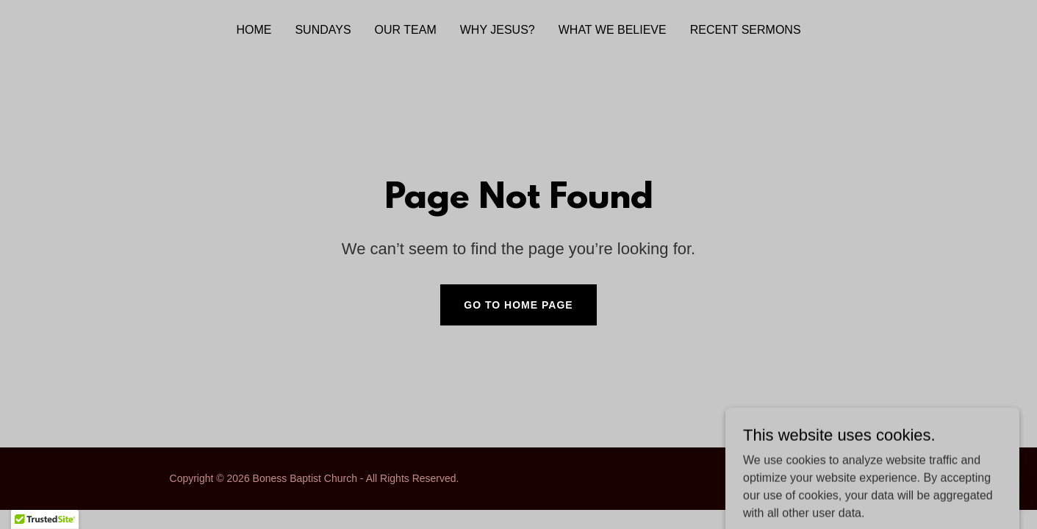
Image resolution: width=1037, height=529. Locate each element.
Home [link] (253, 30)
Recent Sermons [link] (745, 30)
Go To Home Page (518, 305)
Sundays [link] (323, 30)
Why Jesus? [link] (497, 30)
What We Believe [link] (613, 30)
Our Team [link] (406, 30)
